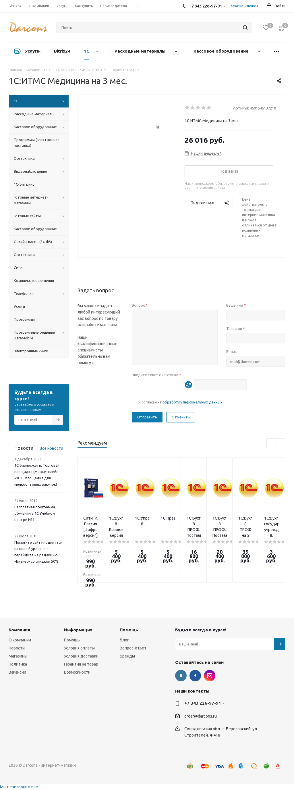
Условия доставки (81, 656)
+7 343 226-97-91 (202, 703)
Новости (17, 648)
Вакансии (17, 672)
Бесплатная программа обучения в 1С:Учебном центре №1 (34, 513)
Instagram (209, 675)
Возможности (77, 672)
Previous (271, 444)
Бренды (127, 656)
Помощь (72, 640)
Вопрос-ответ (133, 648)
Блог (124, 640)
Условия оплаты (79, 648)
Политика (18, 664)
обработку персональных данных (193, 402)
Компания (19, 629)
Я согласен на (180, 402)
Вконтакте (181, 675)
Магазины (18, 656)
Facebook (195, 675)
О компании (20, 640)
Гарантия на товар (81, 664)
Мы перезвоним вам (19, 787)
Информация (78, 629)
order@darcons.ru (200, 716)
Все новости (51, 448)
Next (280, 444)
